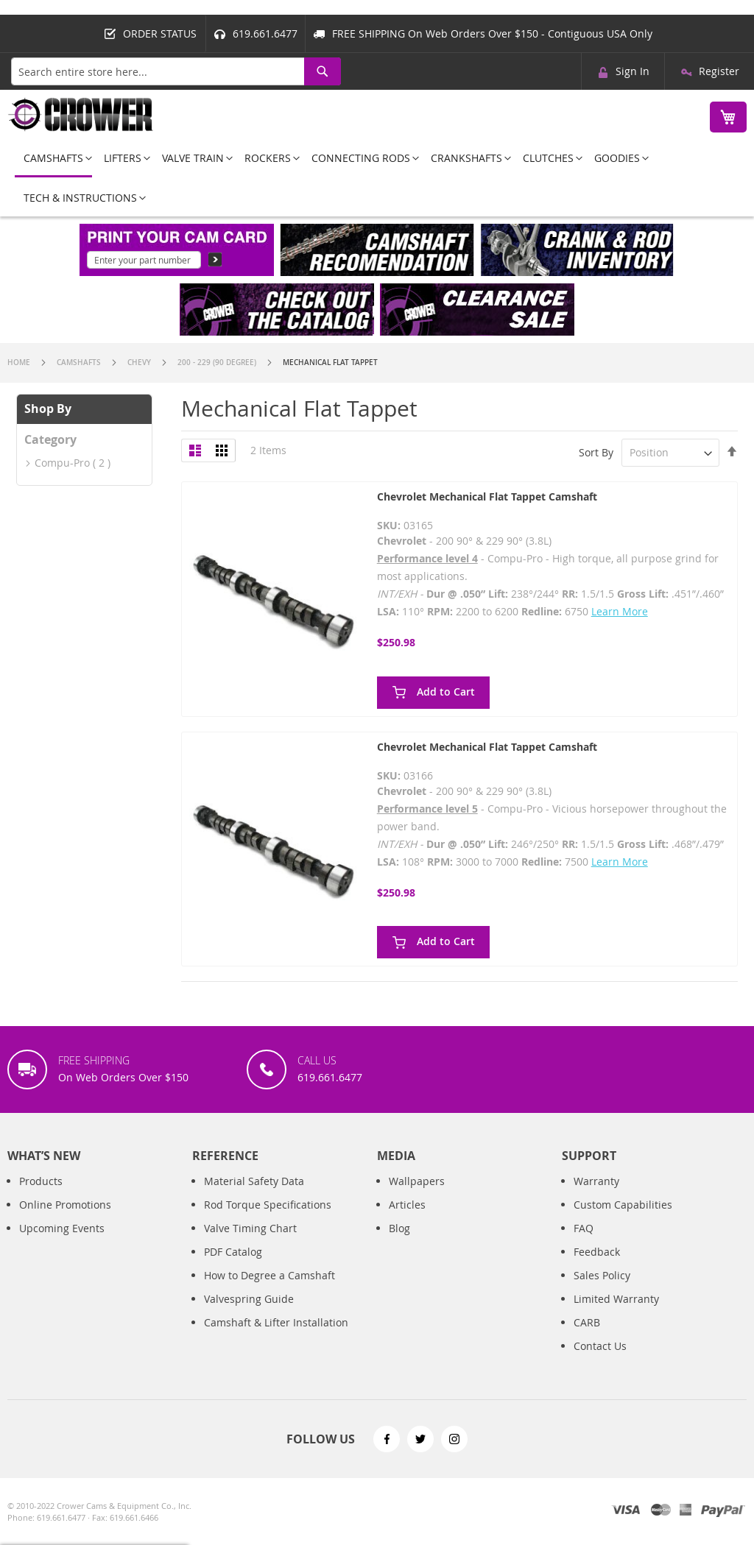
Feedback (597, 1252)
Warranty (596, 1181)
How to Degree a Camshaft (269, 1275)
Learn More (619, 611)
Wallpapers (417, 1181)
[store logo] (81, 114)
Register (719, 71)
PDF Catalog (233, 1252)
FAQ (583, 1228)
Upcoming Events (62, 1228)
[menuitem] (53, 159)
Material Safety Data (254, 1181)
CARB (587, 1322)
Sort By (596, 452)
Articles (407, 1205)
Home (19, 362)
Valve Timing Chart (250, 1228)
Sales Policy (602, 1275)
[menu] (377, 177)
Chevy (140, 362)
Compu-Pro (62, 463)
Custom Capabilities (623, 1205)
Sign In (632, 71)
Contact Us (600, 1346)
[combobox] (176, 71)
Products (41, 1181)
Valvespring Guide (249, 1299)
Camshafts (80, 362)
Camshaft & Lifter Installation (276, 1322)
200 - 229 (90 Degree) (217, 362)
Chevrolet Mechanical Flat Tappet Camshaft (487, 496)
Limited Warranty (616, 1299)
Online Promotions (65, 1205)
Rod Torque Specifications (267, 1205)
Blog (399, 1228)
